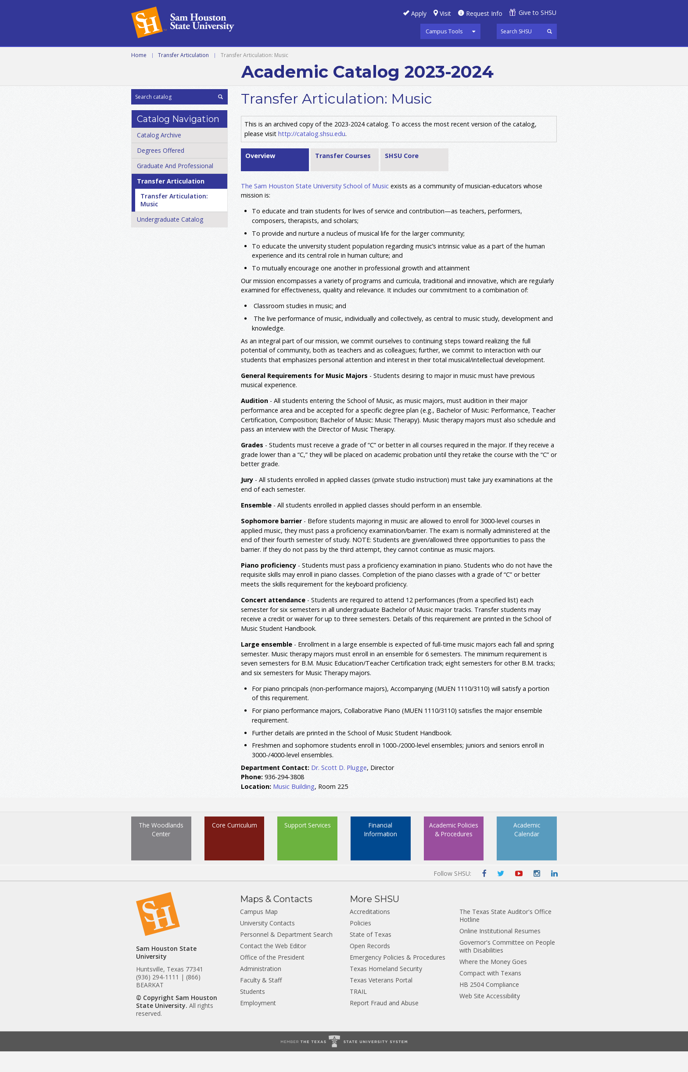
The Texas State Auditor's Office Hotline (505, 936)
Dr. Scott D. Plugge (339, 788)
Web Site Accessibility (489, 1016)
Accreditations (370, 932)
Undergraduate (160, 56)
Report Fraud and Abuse (384, 1023)
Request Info (484, 13)
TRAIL (358, 1012)
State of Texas (370, 955)
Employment (258, 1023)
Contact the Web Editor (273, 966)
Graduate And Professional (175, 186)
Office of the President (272, 978)
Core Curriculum (234, 852)
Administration (260, 989)
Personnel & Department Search (286, 955)
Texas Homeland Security (386, 989)
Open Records (370, 966)
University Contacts (267, 943)
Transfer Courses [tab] (343, 176)
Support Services (307, 852)
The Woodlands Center (161, 857)
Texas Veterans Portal (381, 1000)
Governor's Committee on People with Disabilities (507, 967)
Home (139, 75)
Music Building (294, 807)
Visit (445, 13)
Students (252, 1012)
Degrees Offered (160, 171)
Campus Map (259, 932)
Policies (360, 943)
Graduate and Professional (251, 56)
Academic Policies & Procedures (454, 857)
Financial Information (381, 852)
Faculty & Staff (261, 1000)
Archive (328, 56)
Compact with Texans (490, 993)
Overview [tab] (260, 176)
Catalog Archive (159, 155)
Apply (418, 13)
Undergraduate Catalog (170, 240)
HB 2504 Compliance (489, 1005)
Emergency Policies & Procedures (397, 978)
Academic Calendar (527, 852)
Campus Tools (444, 31)
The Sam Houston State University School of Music (315, 206)
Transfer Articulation (183, 75)
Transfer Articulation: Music (174, 220)
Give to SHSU (537, 12)
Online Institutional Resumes (500, 951)
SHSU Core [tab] (402, 176)
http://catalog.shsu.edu (311, 154)
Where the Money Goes (493, 982)
